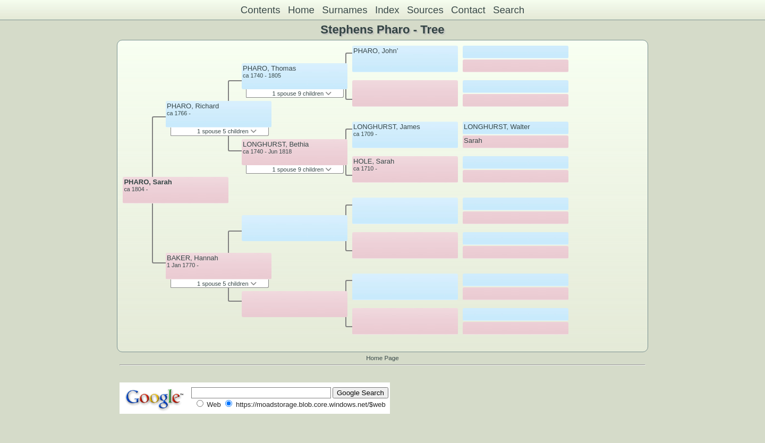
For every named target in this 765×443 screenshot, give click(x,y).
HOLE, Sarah (373, 161)
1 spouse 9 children (302, 93)
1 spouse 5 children (227, 131)
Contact (468, 9)
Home (301, 9)
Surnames (344, 9)
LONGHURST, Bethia (276, 144)
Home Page (382, 357)
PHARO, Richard (193, 106)
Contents (260, 9)
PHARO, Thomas (269, 68)
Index (387, 9)
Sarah (473, 140)
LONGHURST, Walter (497, 127)
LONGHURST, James (386, 127)
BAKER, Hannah (192, 258)
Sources (425, 9)
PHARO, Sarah (148, 182)
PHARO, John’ (375, 51)
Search (508, 9)
